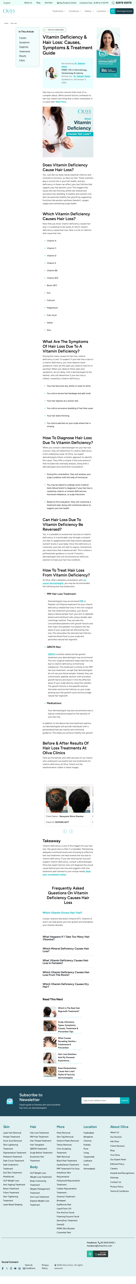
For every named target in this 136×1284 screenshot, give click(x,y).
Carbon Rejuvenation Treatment (67, 1185)
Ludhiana (88, 1155)
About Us (114, 1126)
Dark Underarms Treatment (10, 1161)
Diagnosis (23, 46)
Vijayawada (89, 1151)
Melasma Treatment (12, 1151)
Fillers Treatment (11, 1187)
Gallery (88, 11)
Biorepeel (61, 1195)
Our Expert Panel (118, 1154)
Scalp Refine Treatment (41, 1147)
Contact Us (115, 1176)
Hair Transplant (37, 1139)
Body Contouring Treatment (38, 1177)
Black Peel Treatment (67, 1155)
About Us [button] (28, 3)
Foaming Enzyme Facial (68, 1211)
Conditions (74, 11)
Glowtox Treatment (66, 1191)
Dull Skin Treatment (12, 1167)
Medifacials (8, 1171)
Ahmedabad (89, 1163)
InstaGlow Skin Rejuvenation (64, 1169)
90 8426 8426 (107, 1237)
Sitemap (114, 1172)
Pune (86, 1143)
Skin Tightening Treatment (10, 1193)
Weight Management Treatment (40, 1185)
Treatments (57, 11)
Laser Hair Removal (12, 1127)
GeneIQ (60, 1219)
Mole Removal (63, 1127)
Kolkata (87, 1139)
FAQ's (22, 60)
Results (22, 56)
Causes (22, 37)
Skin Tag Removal (65, 1131)
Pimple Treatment (11, 1131)
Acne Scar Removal (12, 1135)
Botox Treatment (11, 1183)
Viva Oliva (115, 1149)
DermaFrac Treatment (67, 1215)
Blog (38, 3)
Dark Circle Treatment (13, 1155)
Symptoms (24, 42)
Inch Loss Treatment (39, 1191)
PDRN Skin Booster (66, 1223)
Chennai (88, 1135)
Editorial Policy (117, 1158)
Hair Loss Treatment (39, 1127)
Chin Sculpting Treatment (64, 1145)
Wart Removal (63, 1151)
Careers (114, 1163)
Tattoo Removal (64, 1139)
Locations (101, 11)
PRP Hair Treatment (39, 1131)
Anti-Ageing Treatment (14, 1179)
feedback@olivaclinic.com (99, 1240)
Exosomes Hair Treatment (37, 1153)
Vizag (86, 1147)
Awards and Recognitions (122, 1167)
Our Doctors (116, 1131)
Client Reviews (117, 1140)
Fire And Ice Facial (65, 1207)
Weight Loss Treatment (41, 1171)
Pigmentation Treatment (14, 1147)
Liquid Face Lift (64, 1203)
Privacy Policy (116, 1181)
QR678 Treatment (38, 1143)
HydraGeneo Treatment (68, 1159)
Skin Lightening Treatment (10, 1141)
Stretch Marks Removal (68, 1135)
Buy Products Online (67, 3)
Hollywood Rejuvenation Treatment (68, 1177)
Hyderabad (89, 1127)
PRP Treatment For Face (68, 1163)
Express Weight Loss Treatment (39, 1197)
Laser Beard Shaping (12, 1199)
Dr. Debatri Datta (82, 76)
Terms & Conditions (119, 1185)
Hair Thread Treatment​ (40, 1135)
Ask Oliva (48, 3)
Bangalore (88, 1131)
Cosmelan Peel (64, 1226)
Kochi (86, 1159)
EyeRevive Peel (64, 1199)
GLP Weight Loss (11, 1175)
